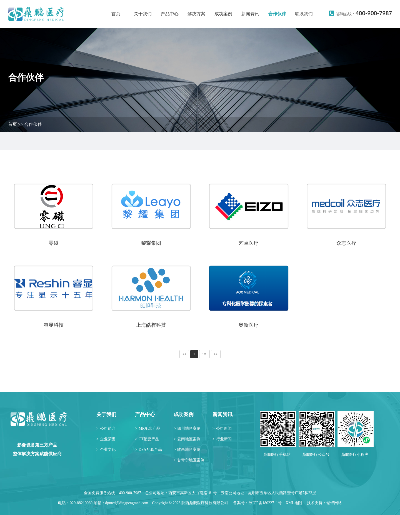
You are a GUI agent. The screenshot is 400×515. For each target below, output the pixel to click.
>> (216, 354)
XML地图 (294, 503)
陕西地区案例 (187, 450)
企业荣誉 (106, 439)
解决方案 (196, 13)
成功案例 (223, 13)
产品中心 (170, 13)
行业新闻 (222, 439)
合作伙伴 (277, 13)
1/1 (204, 354)
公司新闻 (222, 428)
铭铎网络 (334, 503)
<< (184, 354)
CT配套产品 (147, 439)
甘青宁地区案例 (189, 460)
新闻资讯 (250, 13)
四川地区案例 (187, 428)
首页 (115, 13)
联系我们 (304, 13)
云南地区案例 (187, 439)
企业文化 (106, 450)
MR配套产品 (147, 428)
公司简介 (106, 428)
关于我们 (143, 13)
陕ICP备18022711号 (265, 503)
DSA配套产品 (148, 450)
